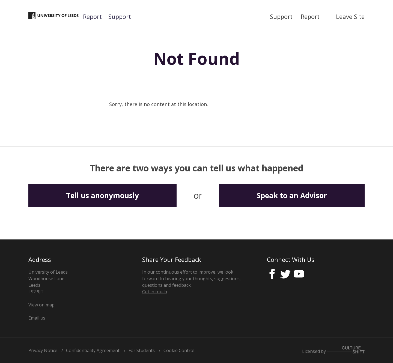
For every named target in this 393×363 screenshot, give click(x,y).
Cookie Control (178, 350)
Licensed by (333, 350)
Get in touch (154, 292)
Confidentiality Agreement (93, 350)
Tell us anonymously (102, 195)
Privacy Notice (42, 350)
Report (310, 16)
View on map (41, 305)
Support (281, 16)
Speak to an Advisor (292, 195)
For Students (142, 350)
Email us (36, 318)
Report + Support (107, 16)
